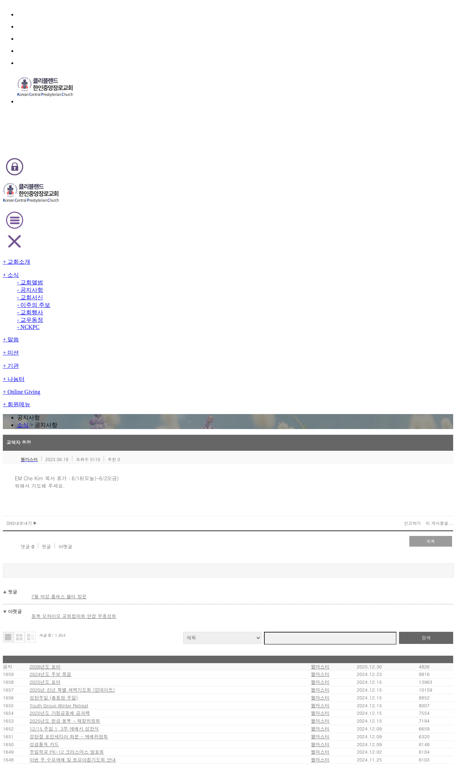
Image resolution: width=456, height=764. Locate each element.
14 (243, 588)
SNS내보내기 (67, 217)
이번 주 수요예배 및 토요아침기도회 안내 (111, 526)
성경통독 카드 (85, 496)
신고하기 (369, 217)
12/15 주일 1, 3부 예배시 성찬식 (104, 466)
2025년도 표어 (87, 376)
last (291, 588)
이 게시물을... (393, 217)
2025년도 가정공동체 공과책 (100, 436)
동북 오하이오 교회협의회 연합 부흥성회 (116, 294)
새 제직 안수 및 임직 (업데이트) (102, 541)
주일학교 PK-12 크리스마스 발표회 (106, 511)
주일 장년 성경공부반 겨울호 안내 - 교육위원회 (117, 556)
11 (216, 588)
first (165, 588)
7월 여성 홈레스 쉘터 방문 (103, 279)
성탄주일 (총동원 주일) (94, 406)
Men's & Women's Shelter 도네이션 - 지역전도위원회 (126, 571)
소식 (218, 86)
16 (262, 588)
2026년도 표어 (88, 347)
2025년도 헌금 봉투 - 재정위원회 (105, 451)
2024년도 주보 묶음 (91, 361)
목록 (388, 235)
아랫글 (95, 236)
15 (252, 588)
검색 (384, 311)
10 (207, 588)
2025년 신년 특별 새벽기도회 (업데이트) (112, 391)
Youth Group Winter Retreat (102, 421)
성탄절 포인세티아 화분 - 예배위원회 (107, 481)
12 (226, 588)
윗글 (77, 236)
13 (235, 588)
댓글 (59, 236)
